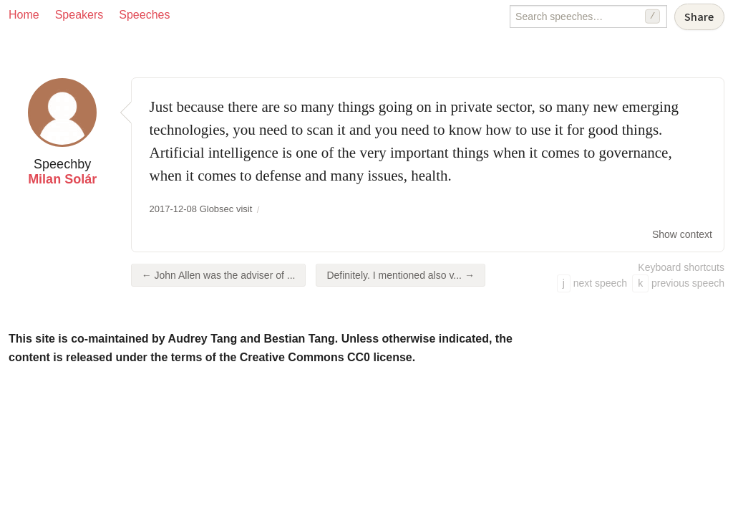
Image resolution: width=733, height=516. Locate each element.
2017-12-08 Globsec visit (201, 209)
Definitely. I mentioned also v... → (400, 275)
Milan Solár (62, 179)
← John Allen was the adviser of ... (219, 275)
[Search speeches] (588, 16)
